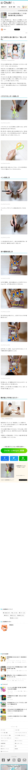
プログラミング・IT (4, 740)
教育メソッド (22, 670)
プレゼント (17, 738)
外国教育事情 (3, 743)
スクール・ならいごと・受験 (12, 670)
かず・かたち (10, 691)
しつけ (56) (14, 612)
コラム (18, 7)
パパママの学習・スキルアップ (20, 735)
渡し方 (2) (13, 615)
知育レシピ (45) (14, 618)
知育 (26, 32)
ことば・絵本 (17, 730)
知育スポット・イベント (5, 748)
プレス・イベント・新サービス (6, 738)
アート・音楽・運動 (18, 691)
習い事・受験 (12, 7)
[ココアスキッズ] (24, 7)
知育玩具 (16, 748)
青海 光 (3, 29)
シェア (5, 458)
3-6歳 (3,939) (6, 612)
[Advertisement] (14, 545)
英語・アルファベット (19, 680)
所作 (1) (6, 615)
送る (23, 458)
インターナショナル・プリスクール (14, 660)
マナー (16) (22, 612)
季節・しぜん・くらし (18, 743)
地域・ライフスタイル (18, 740)
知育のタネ (3, 7)
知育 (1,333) (21, 615)
